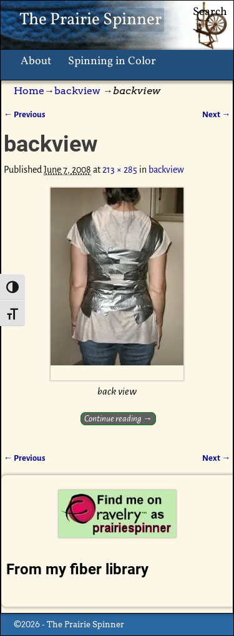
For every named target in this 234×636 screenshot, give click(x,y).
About (36, 61)
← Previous (25, 114)
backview (77, 91)
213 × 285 (119, 170)
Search (210, 12)
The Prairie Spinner (90, 20)
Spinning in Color (112, 61)
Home (29, 91)
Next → (216, 114)
